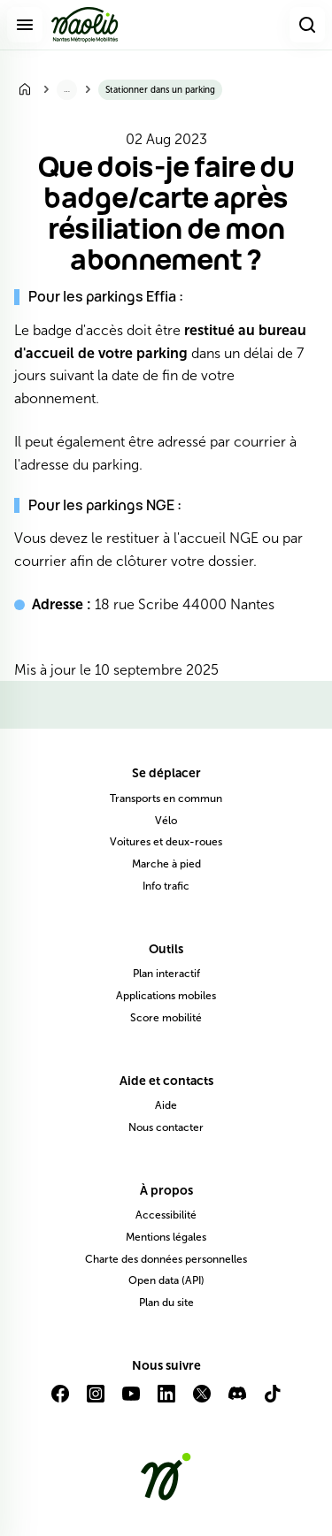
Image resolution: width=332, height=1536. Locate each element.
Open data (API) (166, 1280)
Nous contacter (166, 1127)
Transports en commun (166, 798)
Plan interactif (166, 973)
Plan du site (166, 1302)
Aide (166, 1105)
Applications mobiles (166, 996)
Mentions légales (166, 1237)
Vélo (166, 820)
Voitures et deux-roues (166, 842)
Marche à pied (166, 864)
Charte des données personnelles (166, 1259)
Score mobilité (166, 1018)
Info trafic (166, 886)
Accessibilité (166, 1215)
